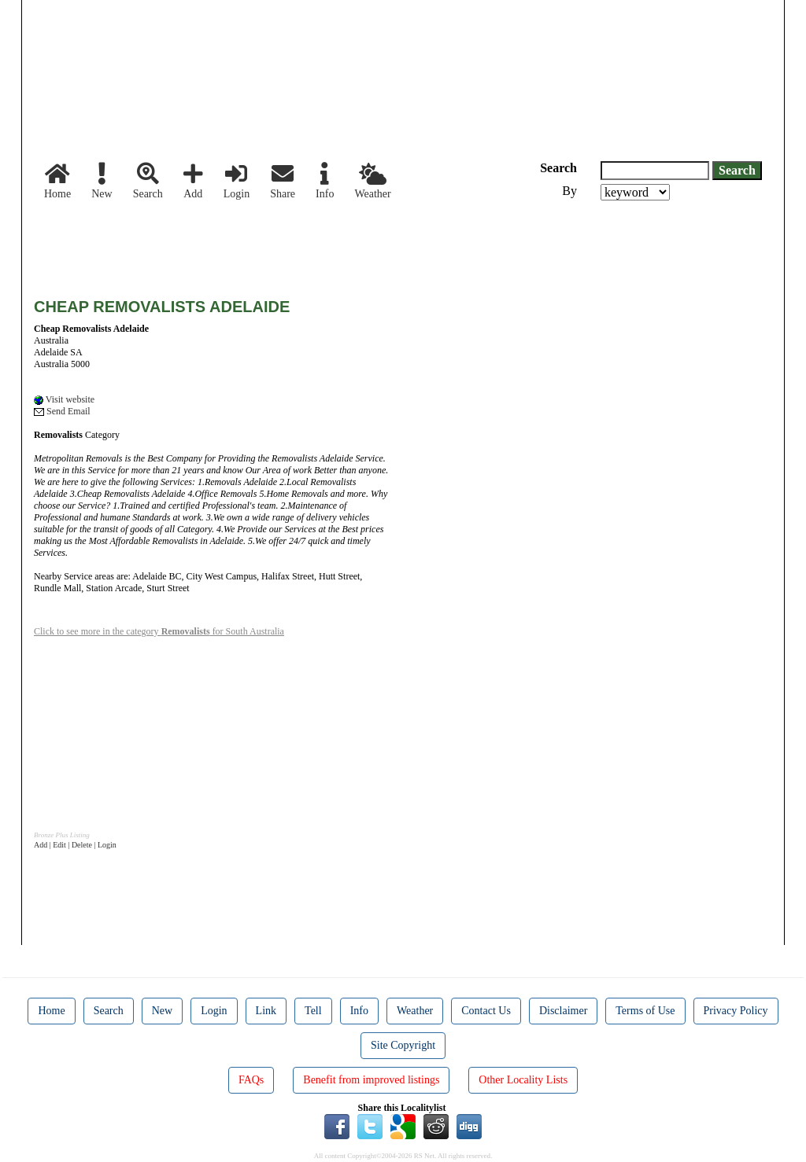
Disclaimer (563, 1011)
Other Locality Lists (523, 1080)
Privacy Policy (736, 1011)
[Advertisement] (320, 243)
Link (266, 1011)
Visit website (64, 399)
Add (193, 181)
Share (282, 181)
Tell (313, 1011)
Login (237, 181)
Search (148, 181)
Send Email (62, 411)
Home (57, 181)
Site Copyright (403, 1045)
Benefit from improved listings (371, 1080)
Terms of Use (645, 1011)
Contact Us (486, 1011)
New (101, 181)
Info (325, 181)
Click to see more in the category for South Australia (159, 631)
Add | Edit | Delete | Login (75, 844)
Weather (372, 181)
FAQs (251, 1080)
